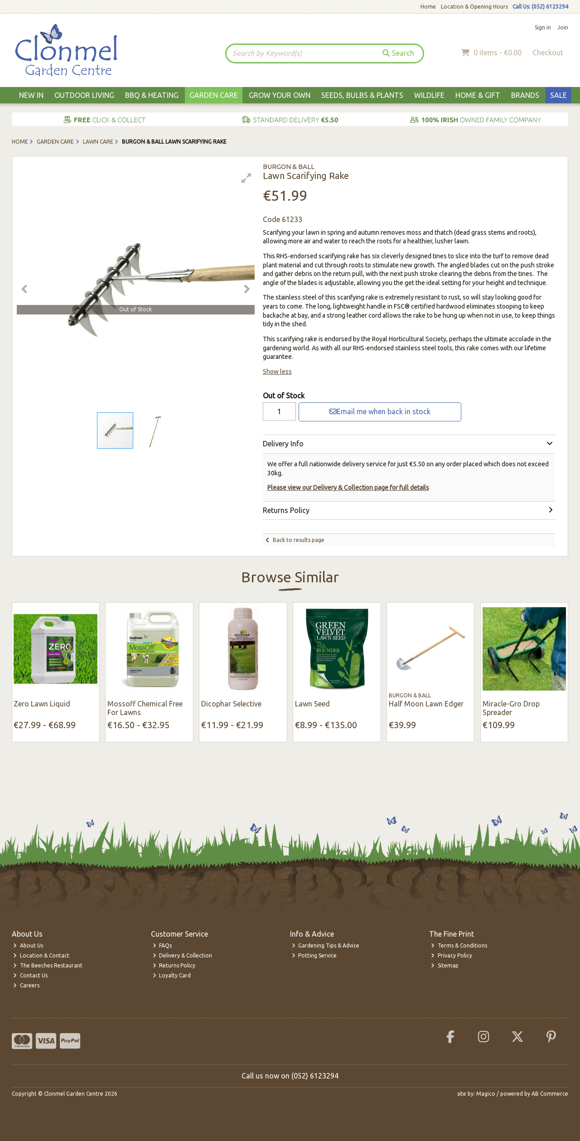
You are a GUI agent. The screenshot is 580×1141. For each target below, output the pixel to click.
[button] (246, 178)
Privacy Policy (451, 955)
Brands (525, 95)
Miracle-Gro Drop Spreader (511, 708)
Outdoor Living (84, 95)
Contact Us (30, 975)
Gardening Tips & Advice (326, 945)
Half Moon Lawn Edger (426, 704)
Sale (558, 95)
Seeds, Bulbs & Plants (362, 95)
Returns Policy (174, 965)
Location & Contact (41, 955)
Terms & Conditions (459, 945)
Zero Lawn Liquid (42, 704)
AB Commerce (550, 1094)
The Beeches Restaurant (47, 965)
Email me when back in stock (379, 411)
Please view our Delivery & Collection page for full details (348, 487)
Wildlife (429, 95)
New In (31, 95)
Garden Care (213, 95)
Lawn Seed (312, 704)
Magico (485, 1094)
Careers (26, 985)
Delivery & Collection (183, 955)
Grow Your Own (279, 95)
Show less (277, 371)
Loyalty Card (172, 975)
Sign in (543, 27)
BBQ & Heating (152, 95)
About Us (28, 945)
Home (428, 7)
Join (562, 27)
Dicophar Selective (231, 704)
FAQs (162, 945)
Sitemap (445, 965)
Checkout (547, 52)
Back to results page (298, 540)
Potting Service (314, 955)
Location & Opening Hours (474, 7)
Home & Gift (477, 95)
